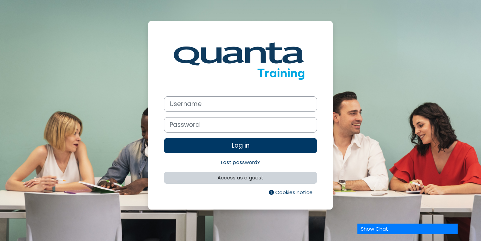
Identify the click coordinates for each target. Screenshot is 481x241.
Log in (241, 145)
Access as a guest (240, 177)
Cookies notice (291, 192)
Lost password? (240, 162)
